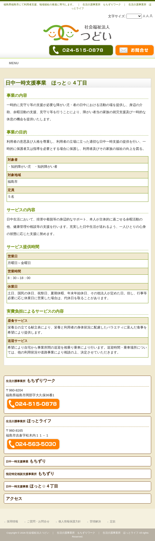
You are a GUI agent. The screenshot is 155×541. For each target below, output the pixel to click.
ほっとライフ (28, 421)
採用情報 (12, 521)
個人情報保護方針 (69, 521)
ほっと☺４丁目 (32, 486)
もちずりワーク (31, 380)
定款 (112, 521)
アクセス (14, 498)
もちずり (26, 461)
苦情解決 (95, 521)
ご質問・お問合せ (38, 521)
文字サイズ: (117, 16)
